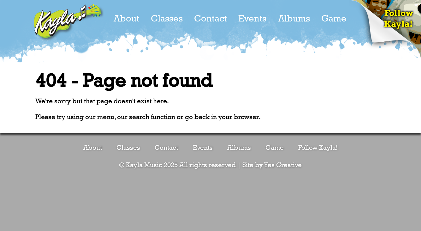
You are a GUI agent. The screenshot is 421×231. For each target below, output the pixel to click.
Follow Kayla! (318, 148)
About (126, 18)
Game (334, 18)
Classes (167, 18)
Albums (294, 18)
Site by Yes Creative (272, 165)
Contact (210, 18)
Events (252, 18)
